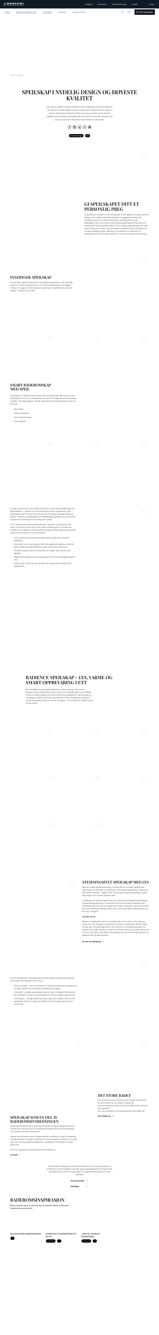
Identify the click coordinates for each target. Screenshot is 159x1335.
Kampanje (88, 4)
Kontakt (135, 4)
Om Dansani (102, 4)
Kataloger (62, 12)
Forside (12, 75)
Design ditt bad (79, 12)
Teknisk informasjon (119, 4)
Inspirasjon (20, 75)
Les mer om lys (88, 916)
